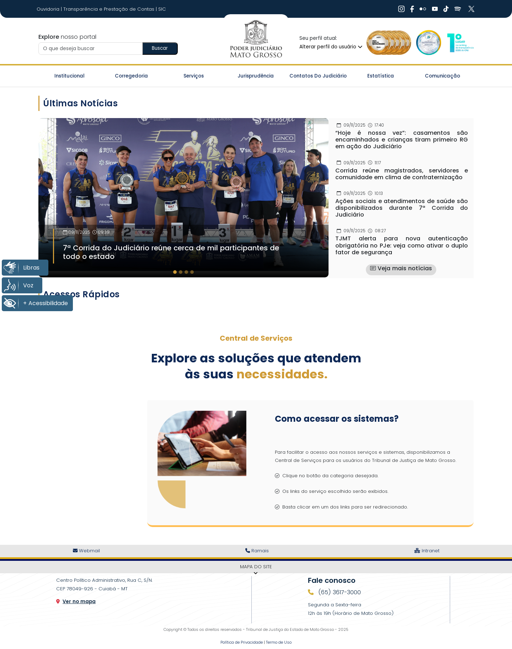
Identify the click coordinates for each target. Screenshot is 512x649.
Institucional (69, 76)
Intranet (426, 550)
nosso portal (67, 37)
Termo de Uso (279, 642)
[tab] (175, 272)
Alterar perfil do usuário (330, 46)
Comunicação (442, 76)
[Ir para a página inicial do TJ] (256, 39)
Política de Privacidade (241, 642)
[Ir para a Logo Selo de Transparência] (427, 42)
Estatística (380, 76)
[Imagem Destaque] (183, 194)
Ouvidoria (49, 9)
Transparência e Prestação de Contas (109, 9)
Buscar (160, 48)
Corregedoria (131, 76)
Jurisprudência (256, 76)
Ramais (257, 550)
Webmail (86, 550)
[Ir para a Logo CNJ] (460, 43)
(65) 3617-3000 (338, 592)
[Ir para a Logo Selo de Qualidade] (389, 43)
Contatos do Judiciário (318, 76)
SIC (162, 9)
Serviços (193, 76)
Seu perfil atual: (318, 38)
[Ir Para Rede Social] (401, 9)
